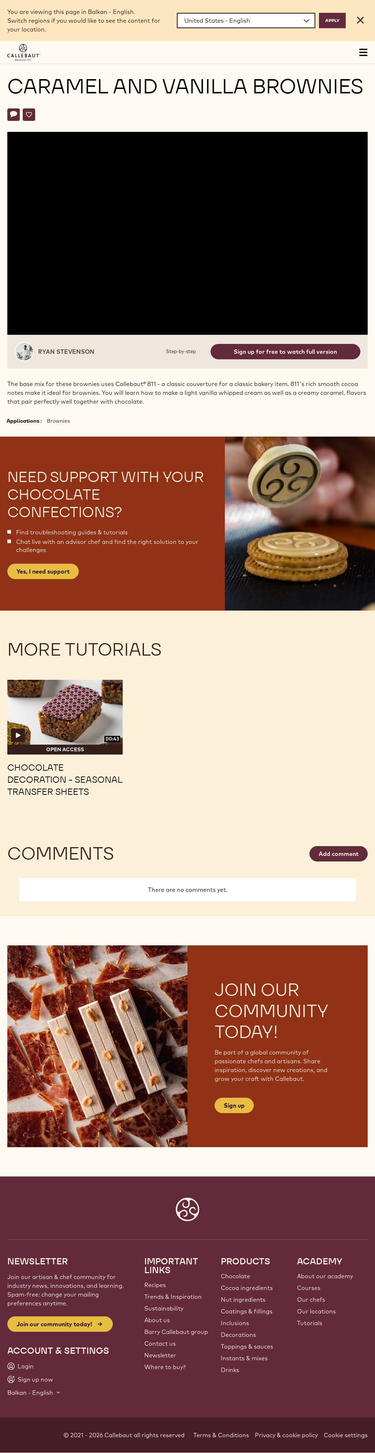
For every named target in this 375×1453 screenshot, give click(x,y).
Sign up (234, 1105)
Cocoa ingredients (247, 1287)
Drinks (230, 1370)
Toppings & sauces (247, 1346)
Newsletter (160, 1355)
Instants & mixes (244, 1358)
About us (157, 1320)
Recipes (155, 1285)
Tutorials (309, 1323)
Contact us (160, 1343)
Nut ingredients (243, 1299)
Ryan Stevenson (66, 351)
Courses (308, 1287)
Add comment (339, 853)
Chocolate (235, 1276)
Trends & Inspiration (173, 1296)
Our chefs (311, 1299)
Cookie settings (346, 1435)
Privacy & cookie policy (286, 1435)
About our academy (325, 1276)
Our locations (316, 1311)
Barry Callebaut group (176, 1331)
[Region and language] (246, 20)
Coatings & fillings (246, 1311)
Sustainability (163, 1308)
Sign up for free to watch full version (285, 351)
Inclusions (235, 1323)
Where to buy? (165, 1367)
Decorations (238, 1334)
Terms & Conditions (221, 1435)
